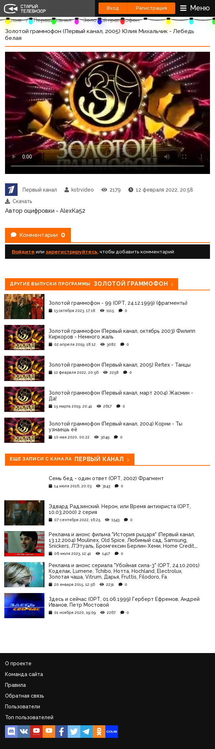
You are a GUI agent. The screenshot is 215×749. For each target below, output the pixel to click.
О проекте (18, 663)
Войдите (23, 251)
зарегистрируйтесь (71, 251)
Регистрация (151, 8)
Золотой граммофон (111, 20)
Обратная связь (24, 696)
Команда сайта (24, 674)
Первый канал (52, 20)
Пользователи (22, 706)
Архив (13, 20)
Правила (15, 685)
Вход (113, 8)
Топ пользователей (29, 717)
